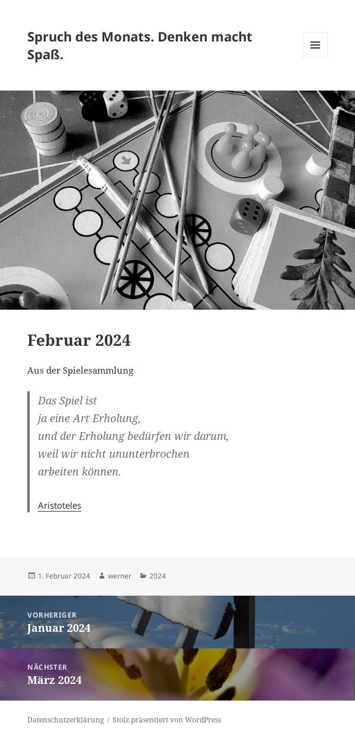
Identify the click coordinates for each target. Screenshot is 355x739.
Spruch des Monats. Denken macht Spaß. (139, 45)
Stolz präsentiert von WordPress (167, 720)
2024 (157, 576)
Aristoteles (59, 505)
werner (120, 576)
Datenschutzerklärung (65, 720)
